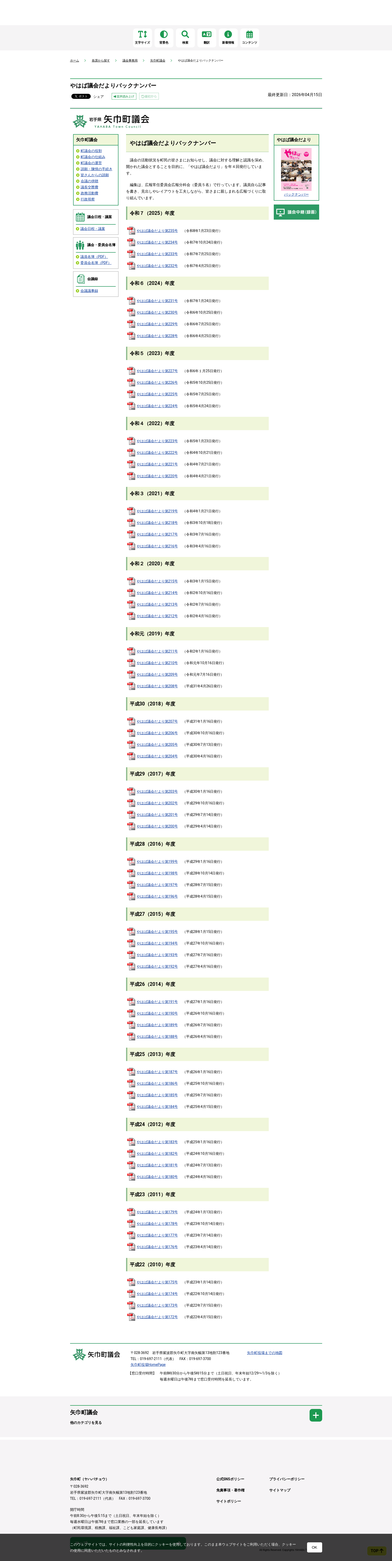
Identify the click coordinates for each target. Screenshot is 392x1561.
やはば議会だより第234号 (157, 242)
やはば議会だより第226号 (157, 382)
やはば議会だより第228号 (157, 336)
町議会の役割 (91, 151)
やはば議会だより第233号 (157, 254)
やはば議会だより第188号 (157, 1037)
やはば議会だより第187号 (157, 1072)
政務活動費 (89, 193)
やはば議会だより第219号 (157, 511)
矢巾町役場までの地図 (264, 1353)
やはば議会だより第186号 (157, 1083)
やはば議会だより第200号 (157, 826)
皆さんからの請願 (95, 175)
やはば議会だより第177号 (157, 1235)
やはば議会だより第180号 (157, 1177)
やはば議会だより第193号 (157, 955)
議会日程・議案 (92, 229)
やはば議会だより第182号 (157, 1154)
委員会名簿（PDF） (96, 263)
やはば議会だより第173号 (157, 1305)
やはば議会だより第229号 (157, 324)
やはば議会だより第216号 (157, 546)
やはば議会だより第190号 (157, 1013)
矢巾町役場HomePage (148, 1365)
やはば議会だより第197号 (157, 885)
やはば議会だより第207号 (157, 721)
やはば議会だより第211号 (157, 651)
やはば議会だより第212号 (157, 616)
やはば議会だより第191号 (157, 1002)
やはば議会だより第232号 (157, 266)
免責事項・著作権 (230, 1490)
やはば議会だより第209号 (157, 674)
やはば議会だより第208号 (157, 686)
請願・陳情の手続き (96, 169)
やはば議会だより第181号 (157, 1165)
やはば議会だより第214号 (157, 593)
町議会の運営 (91, 163)
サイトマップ (279, 1490)
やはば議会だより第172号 (157, 1317)
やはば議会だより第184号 (157, 1107)
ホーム (74, 60)
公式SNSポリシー (230, 1479)
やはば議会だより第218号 (157, 523)
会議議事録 (89, 291)
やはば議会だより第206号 (157, 733)
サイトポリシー (228, 1501)
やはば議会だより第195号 (157, 932)
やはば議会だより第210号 (157, 663)
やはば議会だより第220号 (157, 476)
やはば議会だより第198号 (157, 873)
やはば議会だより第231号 (157, 301)
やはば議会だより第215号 (157, 581)
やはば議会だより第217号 (157, 534)
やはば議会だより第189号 (157, 1025)
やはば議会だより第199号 (157, 862)
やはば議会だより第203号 (157, 791)
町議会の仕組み (93, 157)
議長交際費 (89, 187)
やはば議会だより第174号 (157, 1294)
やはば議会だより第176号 (157, 1247)
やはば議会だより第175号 (157, 1282)
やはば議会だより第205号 (157, 745)
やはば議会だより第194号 (157, 943)
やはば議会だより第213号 (157, 604)
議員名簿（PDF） (94, 257)
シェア (98, 97)
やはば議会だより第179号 (157, 1212)
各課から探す (101, 60)
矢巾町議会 (157, 60)
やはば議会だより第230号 (157, 312)
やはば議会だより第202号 (157, 803)
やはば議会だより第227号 (157, 371)
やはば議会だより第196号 (157, 896)
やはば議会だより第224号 (157, 406)
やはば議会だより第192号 (157, 966)
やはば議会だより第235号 (157, 231)
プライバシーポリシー (287, 1479)
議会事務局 (130, 60)
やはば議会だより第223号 (157, 441)
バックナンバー (296, 194)
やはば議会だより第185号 (157, 1095)
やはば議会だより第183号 (157, 1142)
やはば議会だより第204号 (157, 756)
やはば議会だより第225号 (157, 394)
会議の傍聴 (89, 181)
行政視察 (88, 199)
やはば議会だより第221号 (157, 464)
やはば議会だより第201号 (157, 815)
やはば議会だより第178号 (157, 1224)
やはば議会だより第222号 (157, 453)
